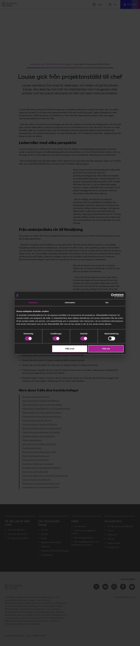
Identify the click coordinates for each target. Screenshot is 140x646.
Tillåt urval (69, 349)
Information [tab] (70, 302)
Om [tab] (106, 302)
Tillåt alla (106, 349)
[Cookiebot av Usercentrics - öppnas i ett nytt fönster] (113, 295)
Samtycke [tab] (33, 302)
